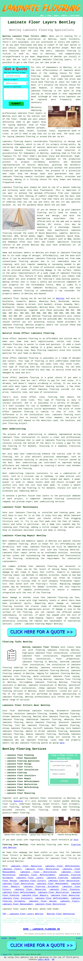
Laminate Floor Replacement (52, 884)
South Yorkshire (48, 691)
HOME (42, 16)
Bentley (60, 298)
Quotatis (18, 801)
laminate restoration (53, 668)
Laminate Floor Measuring (26, 866)
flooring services (12, 691)
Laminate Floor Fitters (32, 881)
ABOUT (56, 16)
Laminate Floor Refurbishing (62, 866)
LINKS (49, 16)
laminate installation (41, 685)
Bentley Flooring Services (24, 749)
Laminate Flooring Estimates (40, 886)
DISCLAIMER (74, 16)
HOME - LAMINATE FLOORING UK (41, 929)
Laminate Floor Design (42, 901)
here (62, 743)
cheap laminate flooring (53, 688)
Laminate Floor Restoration (42, 869)
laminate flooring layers (56, 60)
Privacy (79, 938)
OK (53, 959)
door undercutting (32, 434)
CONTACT (64, 16)
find (12, 711)
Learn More (43, 959)
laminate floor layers (30, 113)
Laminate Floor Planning (64, 889)
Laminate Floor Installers (17, 898)
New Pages (12, 938)
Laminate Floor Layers (29, 878)
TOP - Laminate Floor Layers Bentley (22, 914)
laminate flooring (28, 48)
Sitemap (4, 938)
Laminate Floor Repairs (35, 895)
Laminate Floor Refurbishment (37, 875)
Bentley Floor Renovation (61, 914)
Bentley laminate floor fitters (40, 647)
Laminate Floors (12, 869)
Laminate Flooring (57, 878)
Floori (5, 954)
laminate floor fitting (67, 679)
